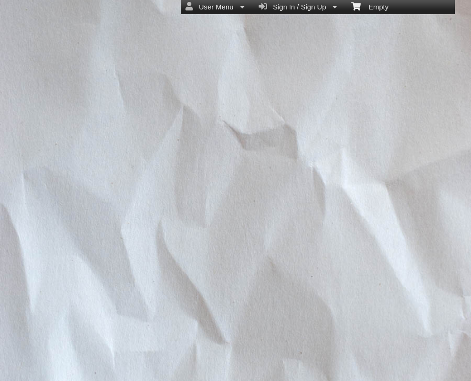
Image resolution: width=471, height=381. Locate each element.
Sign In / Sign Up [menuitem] (298, 6)
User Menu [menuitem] (214, 6)
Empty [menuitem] (369, 6)
